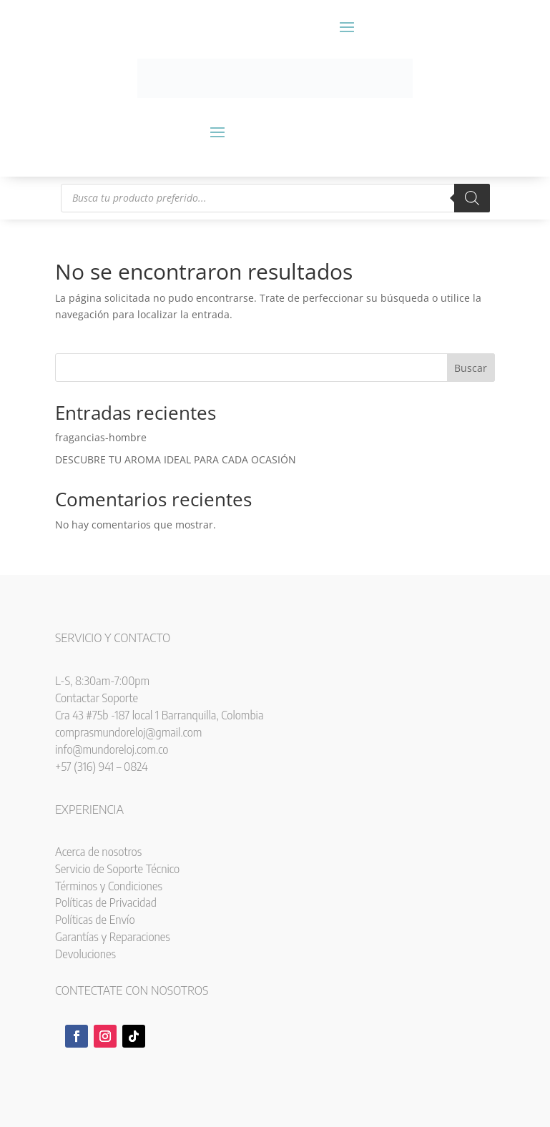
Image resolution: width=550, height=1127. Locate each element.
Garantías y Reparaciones (112, 937)
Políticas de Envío (95, 919)
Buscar (470, 368)
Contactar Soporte (96, 698)
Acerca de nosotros (98, 852)
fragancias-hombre (101, 437)
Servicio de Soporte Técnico (117, 869)
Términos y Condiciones (108, 886)
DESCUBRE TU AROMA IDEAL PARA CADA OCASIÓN (175, 459)
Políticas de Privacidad (106, 902)
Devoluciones (85, 954)
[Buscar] (472, 198)
